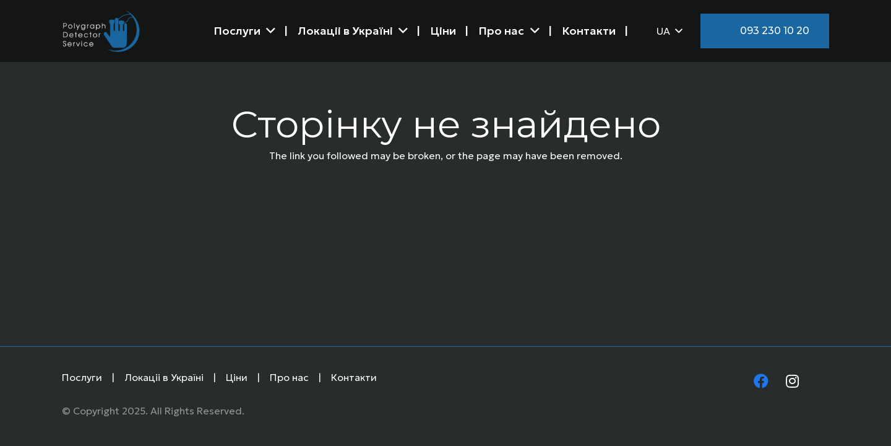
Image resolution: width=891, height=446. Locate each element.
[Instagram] (792, 382)
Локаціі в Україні (164, 377)
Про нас (289, 377)
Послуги (82, 377)
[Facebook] (761, 382)
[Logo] (101, 31)
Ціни (237, 377)
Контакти (354, 377)
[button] (669, 31)
